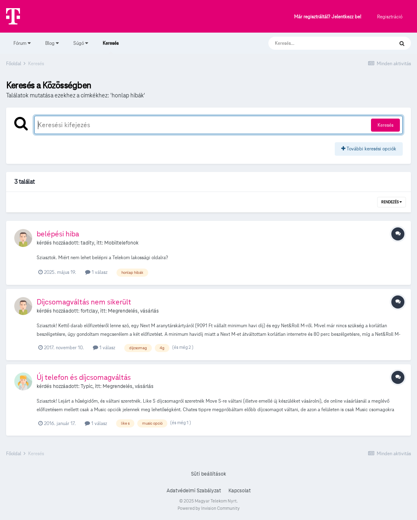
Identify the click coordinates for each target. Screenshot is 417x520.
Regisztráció (389, 16)
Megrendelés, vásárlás (133, 311)
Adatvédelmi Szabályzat (194, 490)
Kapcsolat (239, 490)
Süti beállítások (208, 474)
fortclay (89, 311)
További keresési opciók (368, 148)
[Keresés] (322, 43)
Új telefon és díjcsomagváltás (84, 377)
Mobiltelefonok (121, 243)
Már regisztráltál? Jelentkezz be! (327, 17)
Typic (86, 386)
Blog (52, 43)
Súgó (80, 43)
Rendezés (391, 202)
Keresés (111, 47)
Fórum (22, 43)
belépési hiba (58, 233)
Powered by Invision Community (209, 508)
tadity (87, 243)
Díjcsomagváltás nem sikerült (84, 301)
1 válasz (96, 272)
